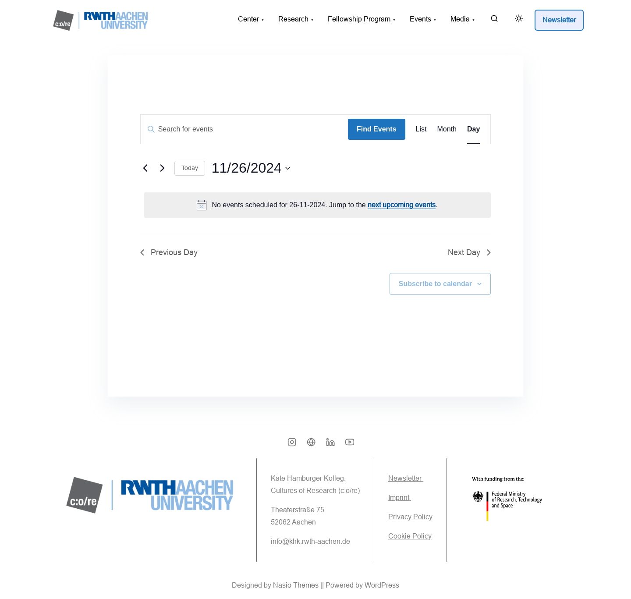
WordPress (382, 585)
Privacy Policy (410, 517)
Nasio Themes (296, 585)
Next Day (469, 252)
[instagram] (291, 445)
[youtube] (349, 445)
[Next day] (162, 168)
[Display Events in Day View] (473, 129)
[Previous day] (145, 168)
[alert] (317, 205)
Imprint (399, 498)
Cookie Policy (410, 536)
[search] (494, 20)
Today (189, 168)
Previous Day (169, 252)
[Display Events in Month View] (446, 129)
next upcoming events (402, 205)
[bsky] (311, 445)
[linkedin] (330, 445)
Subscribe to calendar (434, 283)
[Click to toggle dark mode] (517, 20)
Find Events (377, 129)
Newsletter (405, 478)
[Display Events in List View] (420, 129)
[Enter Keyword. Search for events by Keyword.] (244, 129)
